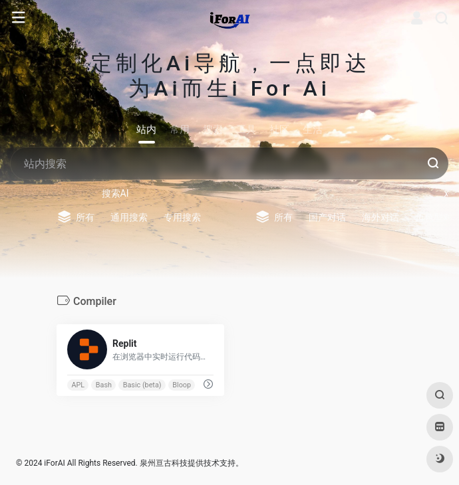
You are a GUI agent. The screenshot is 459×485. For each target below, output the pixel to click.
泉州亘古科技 (164, 463)
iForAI (54, 463)
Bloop (181, 384)
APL (77, 384)
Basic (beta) (142, 384)
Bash (104, 384)
